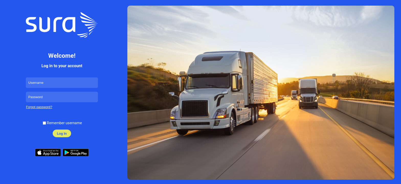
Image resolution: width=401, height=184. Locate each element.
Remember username (64, 123)
